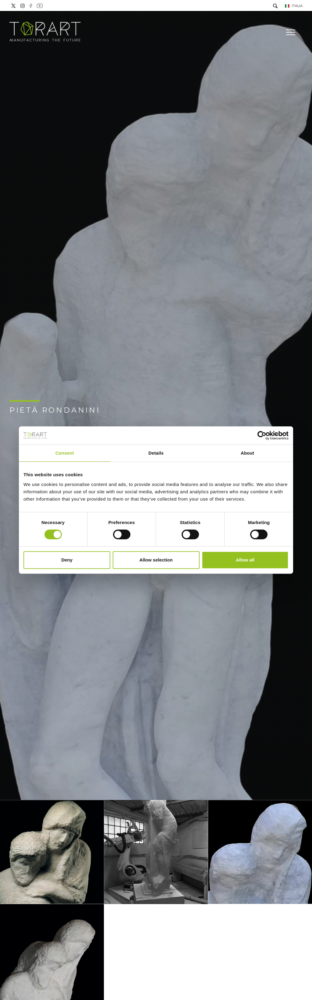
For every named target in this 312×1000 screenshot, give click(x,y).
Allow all (245, 559)
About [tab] (247, 453)
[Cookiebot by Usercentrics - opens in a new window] (262, 435)
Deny (67, 559)
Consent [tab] (64, 453)
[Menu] (289, 32)
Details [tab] (156, 453)
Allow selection (155, 559)
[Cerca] (275, 6)
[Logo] (45, 32)
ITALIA (294, 6)
